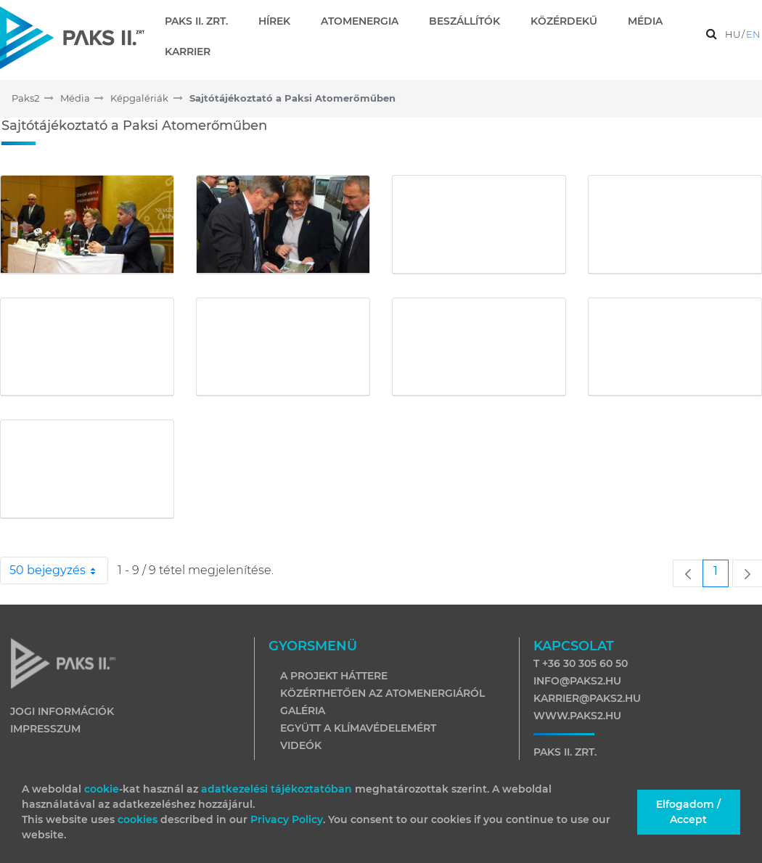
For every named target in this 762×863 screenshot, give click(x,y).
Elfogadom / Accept (688, 812)
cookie (101, 788)
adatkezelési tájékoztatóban (276, 788)
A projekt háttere (334, 675)
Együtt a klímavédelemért (358, 728)
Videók (300, 745)
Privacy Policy (286, 819)
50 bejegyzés (58, 570)
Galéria (302, 710)
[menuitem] (202, 21)
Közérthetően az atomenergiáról (382, 693)
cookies (139, 819)
